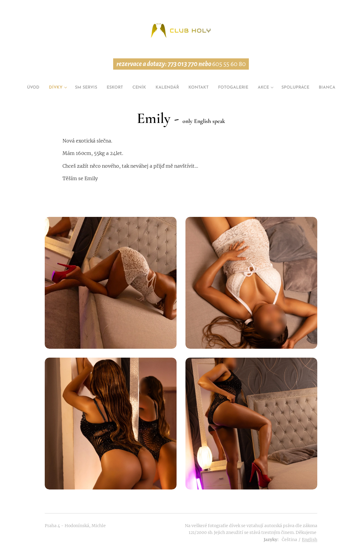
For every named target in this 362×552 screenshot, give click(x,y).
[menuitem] (35, 87)
